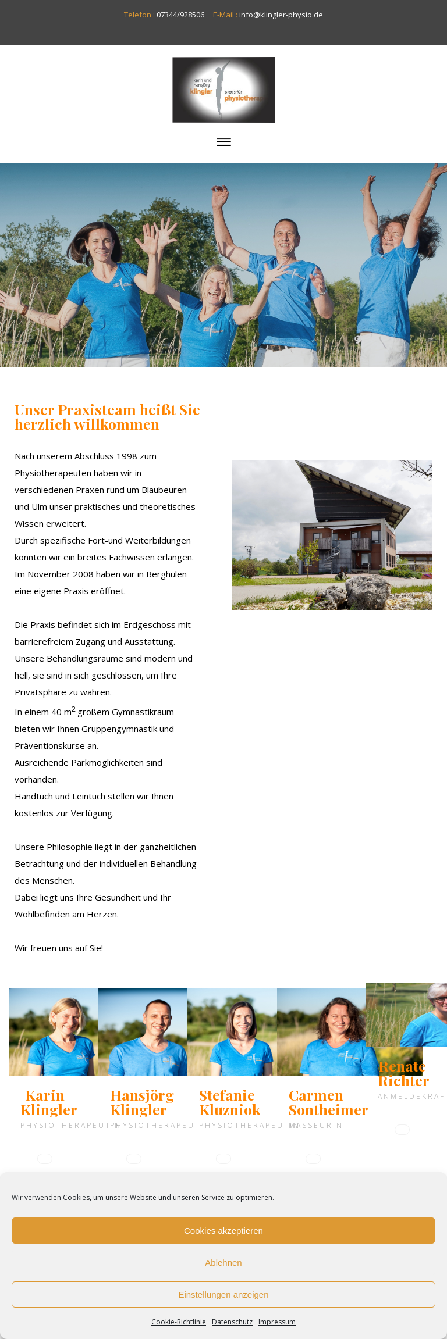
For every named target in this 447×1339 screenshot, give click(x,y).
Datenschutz (232, 1322)
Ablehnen (223, 1262)
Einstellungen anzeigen (223, 1294)
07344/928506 (180, 14)
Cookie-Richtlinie (178, 1322)
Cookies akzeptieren (223, 1231)
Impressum (277, 1322)
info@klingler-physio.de (281, 14)
